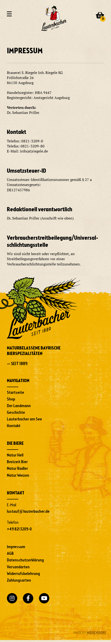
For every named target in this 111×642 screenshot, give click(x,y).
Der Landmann (19, 406)
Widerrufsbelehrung (23, 574)
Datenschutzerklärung (25, 560)
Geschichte (16, 413)
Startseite (15, 393)
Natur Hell (15, 455)
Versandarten (18, 567)
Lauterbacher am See (24, 419)
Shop (11, 399)
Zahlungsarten (19, 580)
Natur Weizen (18, 475)
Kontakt (13, 426)
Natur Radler (17, 469)
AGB (10, 554)
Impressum (16, 547)
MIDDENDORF (96, 633)
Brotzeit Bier (17, 462)
